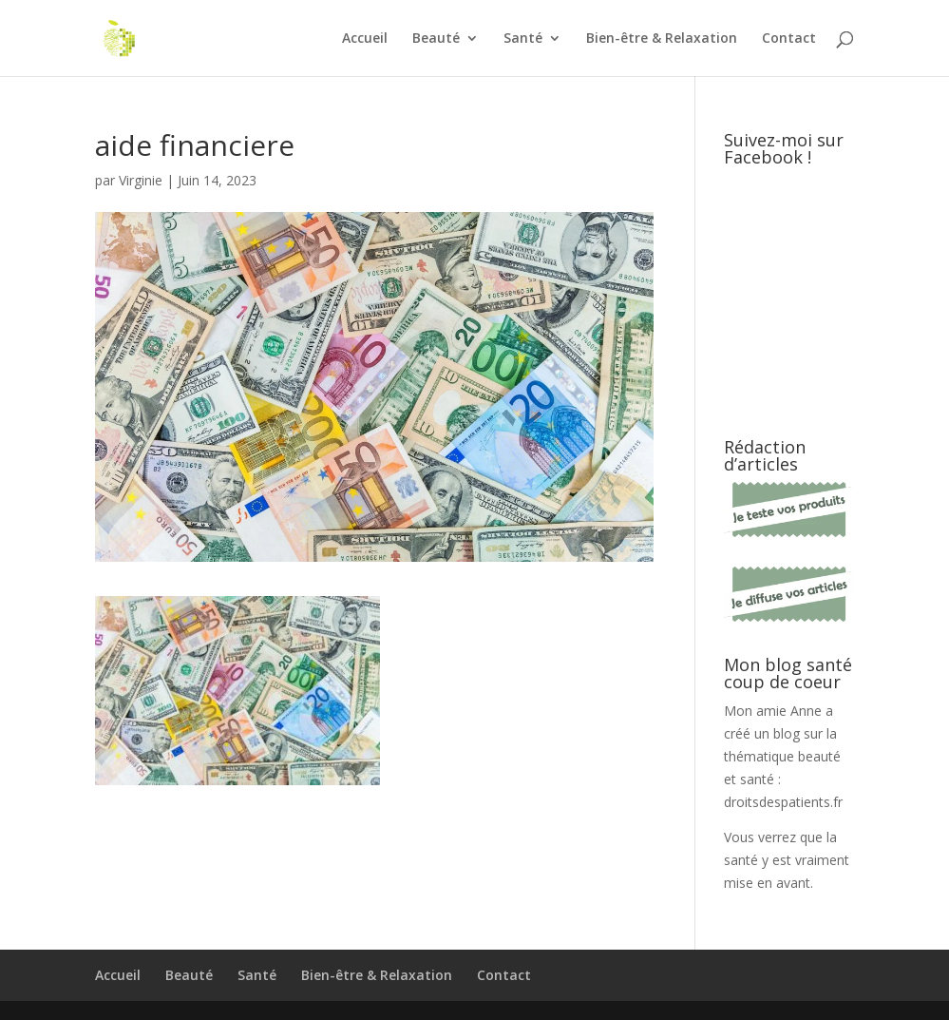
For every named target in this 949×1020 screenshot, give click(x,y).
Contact (789, 39)
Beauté (436, 39)
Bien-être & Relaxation (661, 39)
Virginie (140, 180)
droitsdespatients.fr (783, 802)
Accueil (365, 39)
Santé (522, 39)
